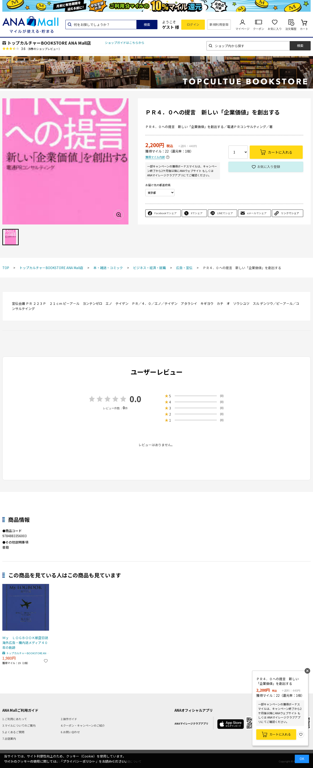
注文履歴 (290, 29)
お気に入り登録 (268, 166)
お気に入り (275, 29)
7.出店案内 (9, 738)
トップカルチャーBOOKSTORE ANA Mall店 (49, 43)
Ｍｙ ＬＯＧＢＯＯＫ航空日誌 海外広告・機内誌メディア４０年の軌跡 (25, 642)
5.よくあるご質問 (13, 732)
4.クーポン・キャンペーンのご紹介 (83, 725)
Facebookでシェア (165, 213)
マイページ (242, 29)
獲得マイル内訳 (155, 157)
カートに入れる (280, 734)
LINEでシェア (225, 213)
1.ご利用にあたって (14, 719)
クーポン (258, 29)
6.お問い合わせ (70, 732)
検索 (147, 24)
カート (304, 29)
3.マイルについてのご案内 (19, 725)
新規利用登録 (219, 24)
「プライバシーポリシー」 (79, 761)
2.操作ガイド (69, 719)
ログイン (193, 24)
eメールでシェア (257, 213)
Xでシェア (197, 213)
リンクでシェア (290, 213)
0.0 (135, 399)
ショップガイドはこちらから (124, 42)
